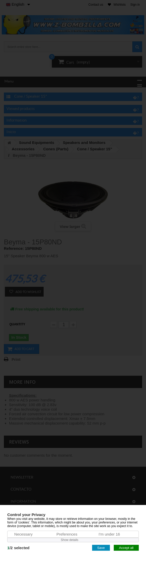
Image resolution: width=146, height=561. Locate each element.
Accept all (126, 548)
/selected (18, 548)
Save (101, 548)
